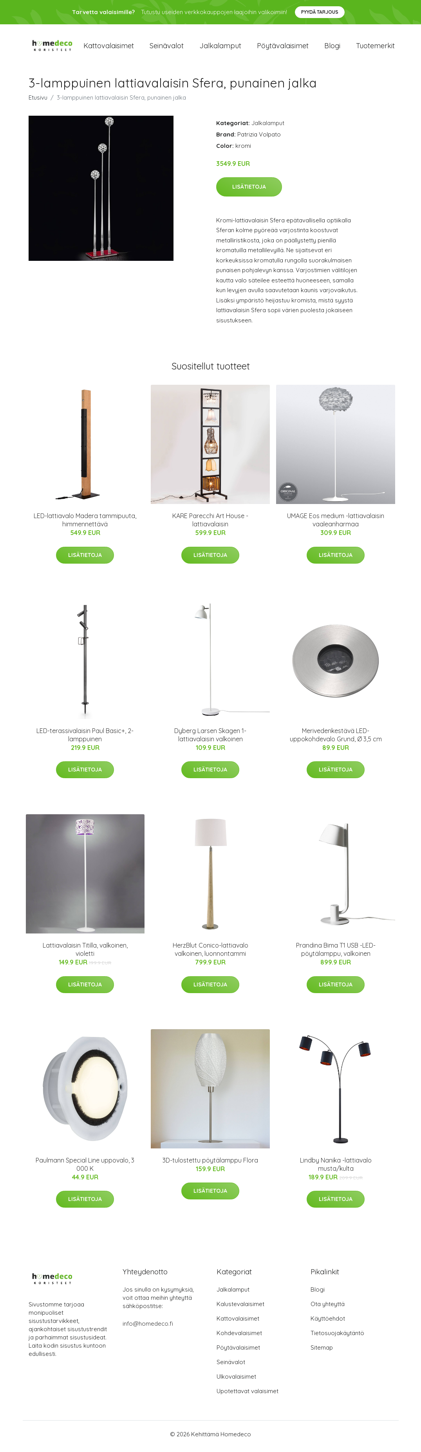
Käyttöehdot (328, 1322)
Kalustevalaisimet (240, 1308)
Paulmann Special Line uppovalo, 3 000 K (85, 1168)
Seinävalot (167, 47)
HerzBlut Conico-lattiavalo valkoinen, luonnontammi (210, 954)
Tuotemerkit (375, 47)
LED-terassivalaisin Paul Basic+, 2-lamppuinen (85, 739)
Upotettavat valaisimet (247, 1395)
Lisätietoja (249, 190)
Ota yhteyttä (328, 1308)
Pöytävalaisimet (283, 47)
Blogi (332, 47)
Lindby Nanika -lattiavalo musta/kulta (336, 1168)
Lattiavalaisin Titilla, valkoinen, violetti (85, 954)
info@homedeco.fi (148, 1328)
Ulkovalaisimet (236, 1381)
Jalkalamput (220, 47)
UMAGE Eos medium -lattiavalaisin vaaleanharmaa (335, 524)
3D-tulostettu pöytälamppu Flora (210, 1164)
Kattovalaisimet (108, 47)
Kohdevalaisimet (239, 1337)
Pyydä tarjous (319, 12)
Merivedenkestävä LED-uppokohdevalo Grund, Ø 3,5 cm (336, 739)
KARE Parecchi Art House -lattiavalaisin (210, 524)
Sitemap (322, 1352)
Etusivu (38, 101)
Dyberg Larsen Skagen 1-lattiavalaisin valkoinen (210, 739)
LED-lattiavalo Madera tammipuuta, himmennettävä (85, 524)
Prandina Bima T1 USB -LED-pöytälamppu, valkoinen (336, 954)
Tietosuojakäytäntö (337, 1337)
